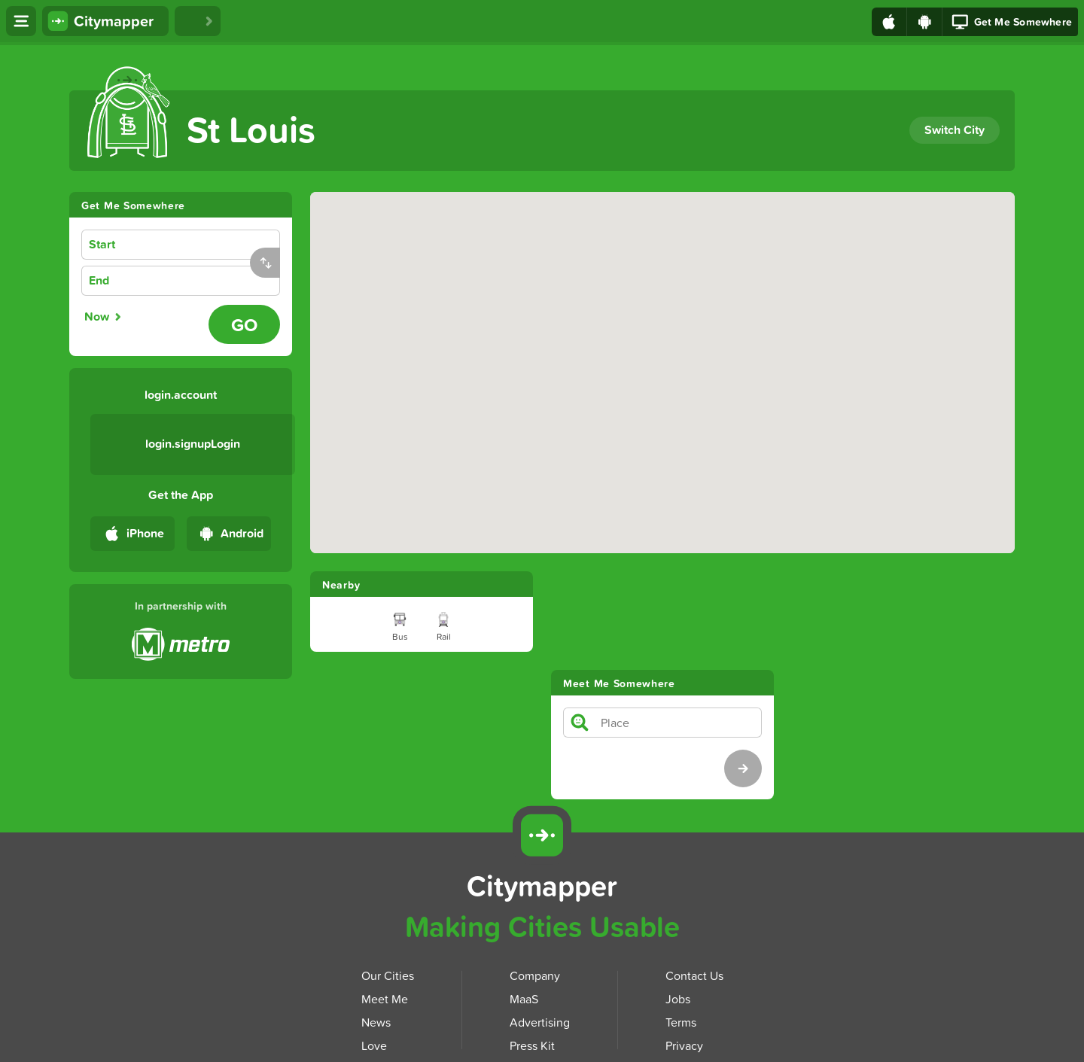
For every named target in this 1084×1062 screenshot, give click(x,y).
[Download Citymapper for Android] (1013, 734)
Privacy (684, 947)
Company (535, 877)
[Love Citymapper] (198, 21)
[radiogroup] (142, 317)
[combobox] (205, 245)
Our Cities (387, 877)
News (376, 923)
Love (374, 947)
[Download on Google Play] (924, 22)
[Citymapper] (542, 736)
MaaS (524, 900)
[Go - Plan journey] (244, 324)
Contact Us (694, 877)
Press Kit (532, 947)
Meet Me (384, 900)
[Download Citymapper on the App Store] (470, 1008)
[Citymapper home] (105, 21)
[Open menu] (21, 21)
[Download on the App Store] (889, 22)
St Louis (251, 129)
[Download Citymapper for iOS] (943, 734)
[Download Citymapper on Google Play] (619, 1006)
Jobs (677, 900)
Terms (680, 923)
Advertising (540, 923)
